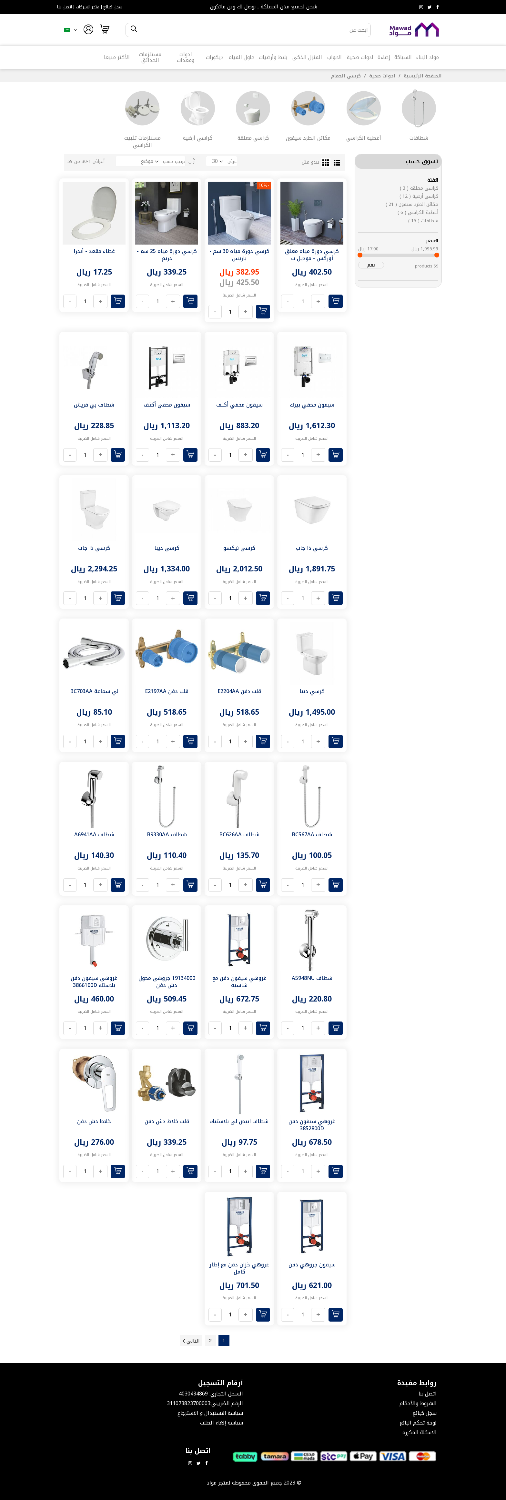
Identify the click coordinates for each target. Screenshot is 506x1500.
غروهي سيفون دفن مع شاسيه (239, 981)
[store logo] (414, 29)
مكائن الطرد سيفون (412, 204)
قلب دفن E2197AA (166, 691)
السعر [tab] (432, 240)
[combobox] (253, 30)
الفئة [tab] (432, 180)
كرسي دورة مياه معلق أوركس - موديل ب (312, 254)
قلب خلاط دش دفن (167, 1121)
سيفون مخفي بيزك (312, 405)
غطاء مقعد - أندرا (94, 251)
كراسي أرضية (419, 196)
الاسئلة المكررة (419, 1432)
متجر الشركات (87, 7)
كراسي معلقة (419, 188)
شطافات (423, 220)
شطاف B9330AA (167, 835)
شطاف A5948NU (312, 978)
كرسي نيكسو (239, 548)
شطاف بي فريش (94, 405)
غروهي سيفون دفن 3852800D (311, 1124)
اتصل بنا (64, 7)
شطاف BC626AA (239, 835)
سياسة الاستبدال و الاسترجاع (210, 1413)
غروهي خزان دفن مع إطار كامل (239, 1268)
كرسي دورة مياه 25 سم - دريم (167, 254)
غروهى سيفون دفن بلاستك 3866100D (94, 981)
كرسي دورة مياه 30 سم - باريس (239, 254)
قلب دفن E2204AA (239, 691)
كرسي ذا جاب (312, 548)
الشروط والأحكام (418, 1403)
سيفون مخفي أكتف (239, 405)
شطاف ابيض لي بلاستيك (239, 1121)
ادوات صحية (381, 76)
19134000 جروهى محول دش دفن (166, 981)
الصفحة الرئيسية (422, 76)
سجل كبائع (112, 7)
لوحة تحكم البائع (418, 1423)
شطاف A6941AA (94, 835)
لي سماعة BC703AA (94, 691)
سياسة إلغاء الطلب (221, 1423)
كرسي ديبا (166, 548)
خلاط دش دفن (94, 1121)
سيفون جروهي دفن (312, 1265)
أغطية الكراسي (418, 212)
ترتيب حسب (174, 161)
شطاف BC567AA (312, 835)
